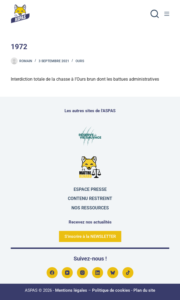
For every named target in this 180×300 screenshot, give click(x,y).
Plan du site (144, 290)
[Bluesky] (112, 272)
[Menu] (166, 13)
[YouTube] (67, 272)
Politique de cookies (111, 290)
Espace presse (90, 189)
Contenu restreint (90, 198)
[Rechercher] (155, 14)
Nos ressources (90, 207)
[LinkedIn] (97, 272)
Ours (80, 61)
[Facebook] (52, 272)
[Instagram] (82, 272)
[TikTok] (127, 272)
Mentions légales (71, 290)
